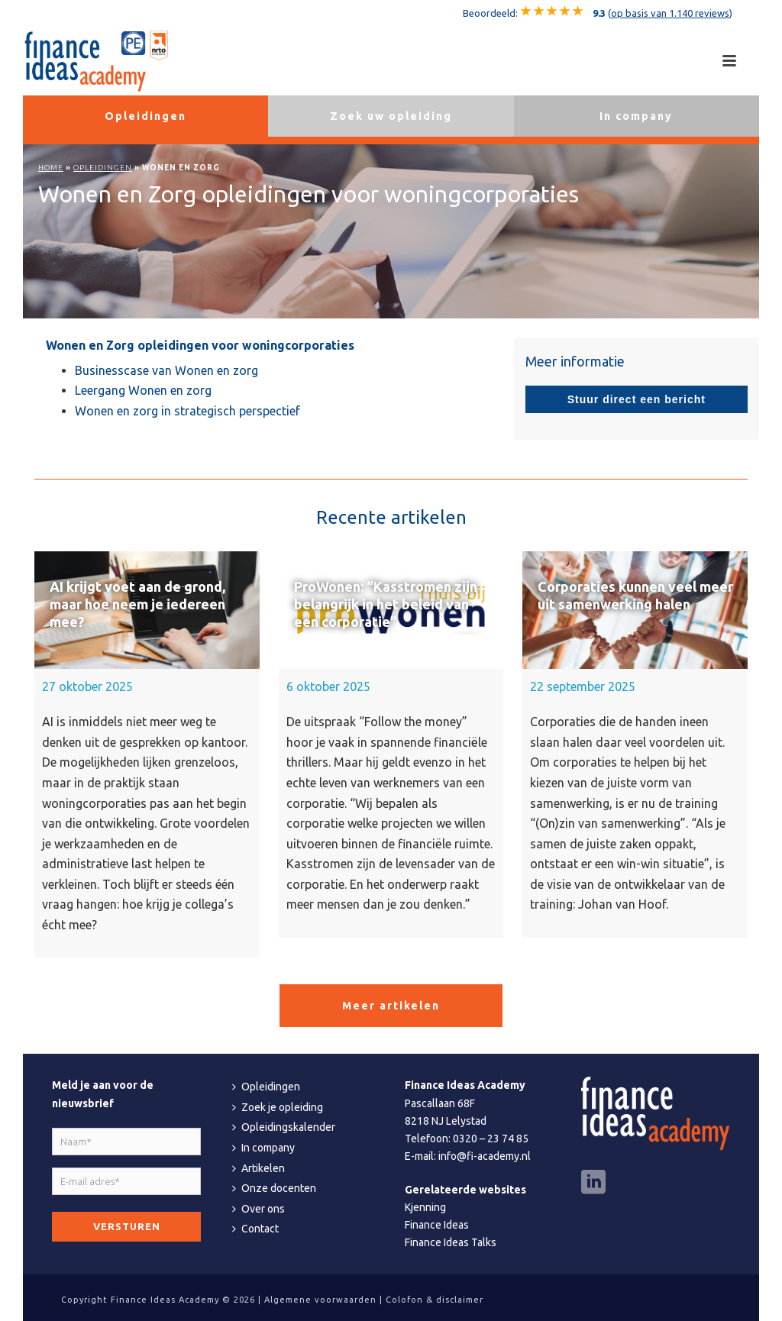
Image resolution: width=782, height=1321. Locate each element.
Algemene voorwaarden (320, 1299)
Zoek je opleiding (277, 1107)
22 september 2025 (582, 686)
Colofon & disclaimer (434, 1299)
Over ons (258, 1209)
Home (50, 167)
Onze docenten (274, 1188)
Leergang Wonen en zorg (143, 390)
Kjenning (425, 1207)
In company (263, 1148)
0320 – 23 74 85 (490, 1138)
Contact (255, 1228)
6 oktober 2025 (328, 686)
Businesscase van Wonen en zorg (166, 370)
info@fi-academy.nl (484, 1156)
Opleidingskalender (283, 1127)
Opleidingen (102, 167)
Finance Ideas (437, 1225)
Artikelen (258, 1168)
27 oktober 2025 (87, 686)
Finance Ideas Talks (450, 1242)
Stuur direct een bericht (636, 399)
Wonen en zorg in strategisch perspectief (187, 411)
